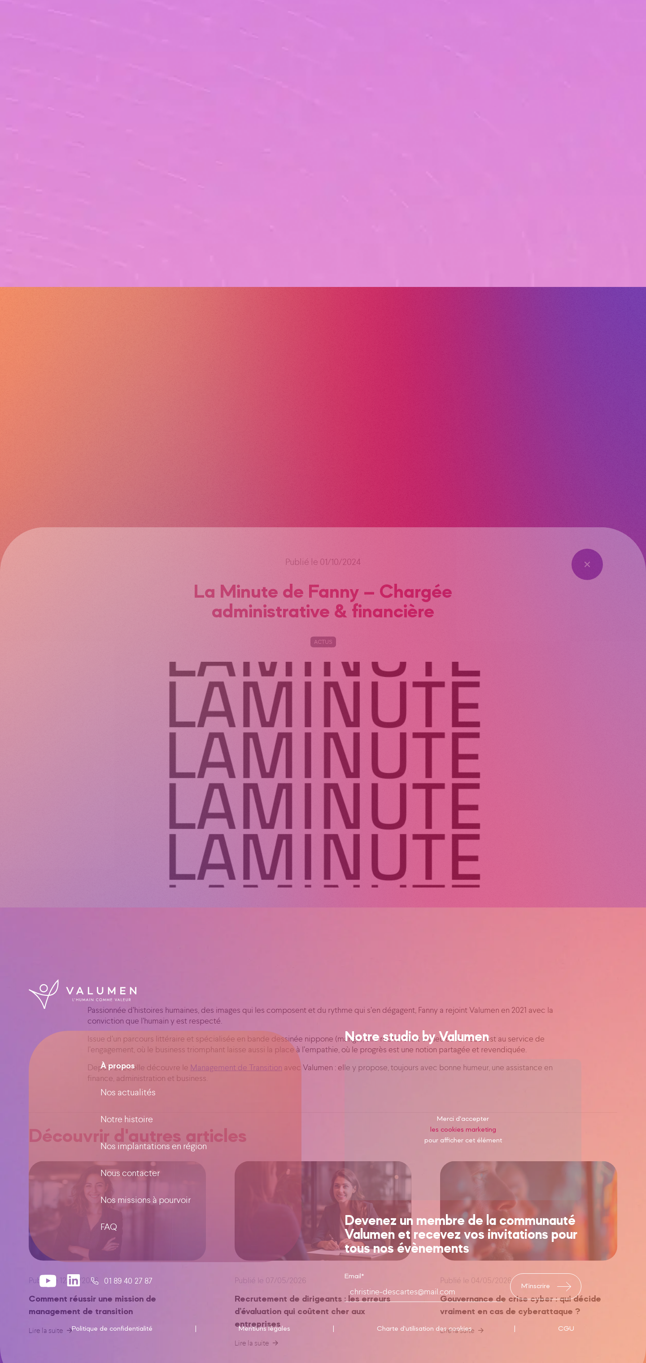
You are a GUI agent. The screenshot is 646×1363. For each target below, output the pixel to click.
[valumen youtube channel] (48, 1318)
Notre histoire (126, 1156)
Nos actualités (128, 1129)
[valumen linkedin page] (73, 1318)
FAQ (108, 1264)
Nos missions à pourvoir (145, 1237)
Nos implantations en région (153, 1183)
